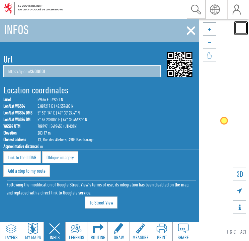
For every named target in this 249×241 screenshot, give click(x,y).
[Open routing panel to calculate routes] (98, 231)
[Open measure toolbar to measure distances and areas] (140, 231)
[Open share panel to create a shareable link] (183, 231)
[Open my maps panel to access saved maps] (33, 231)
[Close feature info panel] (54, 231)
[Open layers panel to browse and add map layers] (11, 231)
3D (240, 173)
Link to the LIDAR (22, 157)
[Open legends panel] (76, 231)
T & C (231, 232)
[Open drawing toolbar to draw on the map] (119, 231)
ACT (243, 232)
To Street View (101, 202)
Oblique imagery (60, 157)
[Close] (191, 30)
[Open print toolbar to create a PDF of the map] (161, 231)
